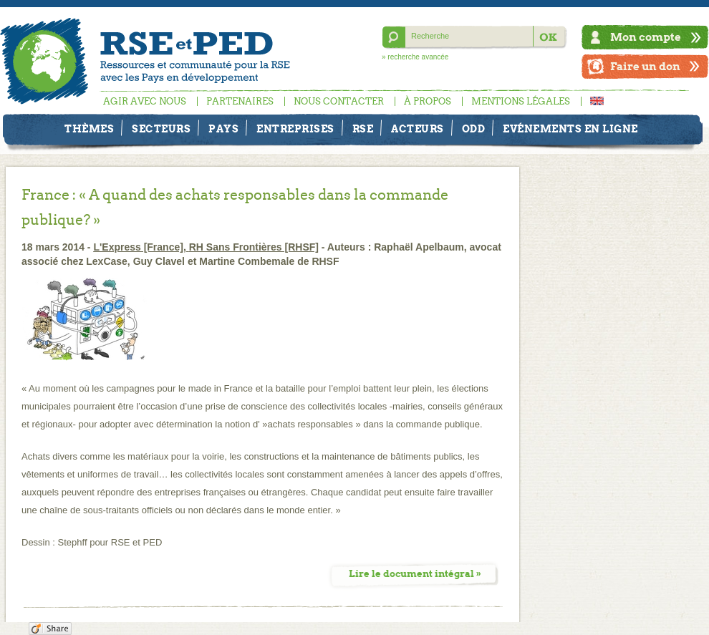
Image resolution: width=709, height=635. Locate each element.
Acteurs (417, 128)
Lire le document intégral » (415, 574)
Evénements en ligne (570, 128)
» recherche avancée (415, 57)
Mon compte (645, 37)
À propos (427, 101)
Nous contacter (339, 101)
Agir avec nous (144, 101)
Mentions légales (520, 101)
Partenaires (240, 101)
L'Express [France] (138, 247)
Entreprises (295, 128)
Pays (223, 128)
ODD (474, 128)
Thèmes (89, 128)
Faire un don (645, 66)
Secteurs (161, 128)
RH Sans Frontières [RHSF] (254, 247)
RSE (363, 128)
